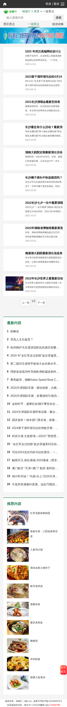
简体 (48, 3)
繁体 (56, 3)
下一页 (41, 302)
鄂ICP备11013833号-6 (51, 701)
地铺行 (26, 11)
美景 (36, 11)
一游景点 (33, 24)
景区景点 (9, 24)
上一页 (25, 302)
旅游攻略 (58, 24)
